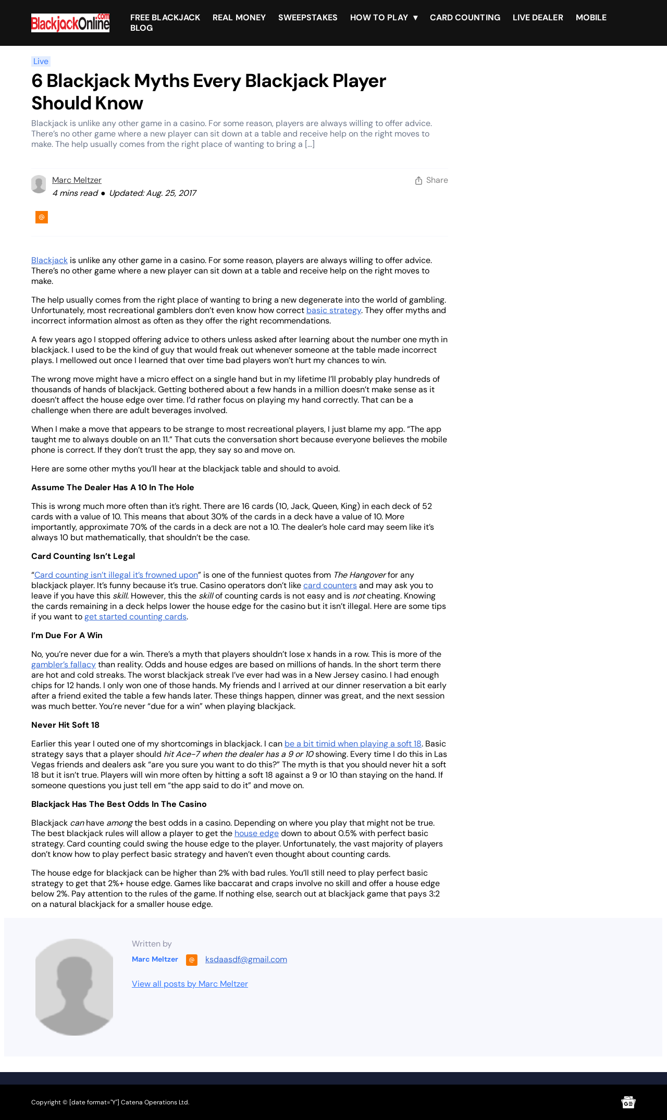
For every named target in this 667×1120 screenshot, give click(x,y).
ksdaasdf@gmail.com (246, 959)
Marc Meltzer (77, 180)
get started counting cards (135, 616)
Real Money (239, 17)
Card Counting (465, 17)
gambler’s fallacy (63, 664)
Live (40, 61)
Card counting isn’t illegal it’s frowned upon (116, 574)
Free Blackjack (165, 17)
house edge (256, 833)
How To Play (379, 17)
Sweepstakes (308, 17)
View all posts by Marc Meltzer (190, 984)
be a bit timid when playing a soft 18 (353, 743)
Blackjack (49, 260)
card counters (330, 585)
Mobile (591, 17)
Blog (141, 27)
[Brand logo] (70, 23)
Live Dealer (538, 17)
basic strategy (333, 310)
